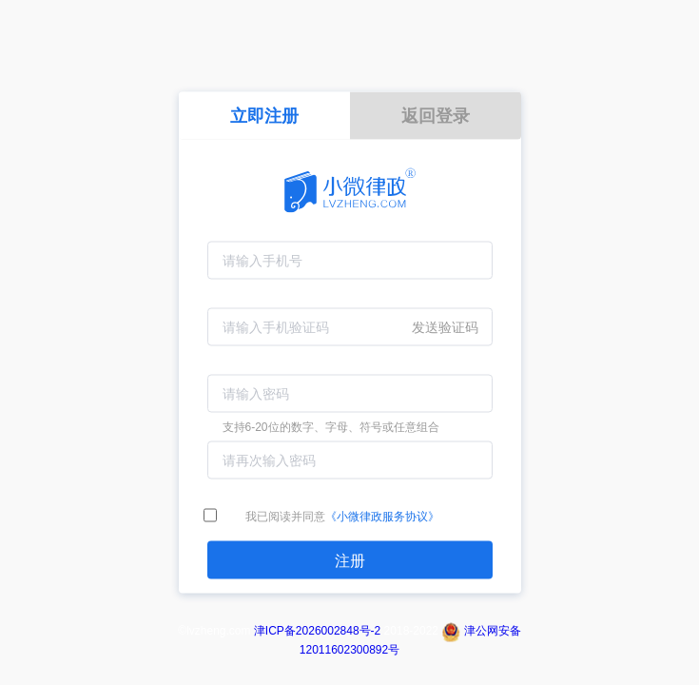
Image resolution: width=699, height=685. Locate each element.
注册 (350, 561)
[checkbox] (210, 516)
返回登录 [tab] (435, 116)
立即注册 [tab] (264, 116)
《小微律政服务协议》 (382, 516)
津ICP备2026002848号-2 (317, 630)
